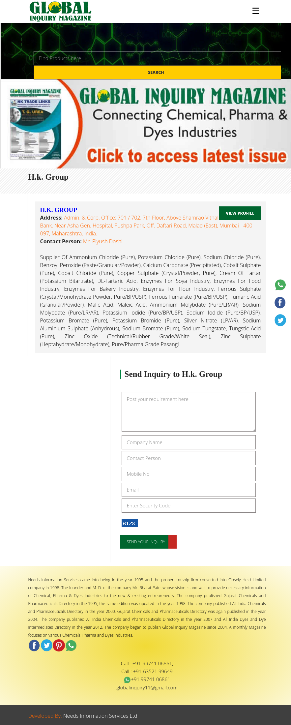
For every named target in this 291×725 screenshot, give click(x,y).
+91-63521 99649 (153, 671)
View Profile (240, 213)
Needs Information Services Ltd (100, 715)
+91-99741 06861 (152, 663)
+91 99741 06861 (147, 679)
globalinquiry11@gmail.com (146, 687)
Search (156, 72)
